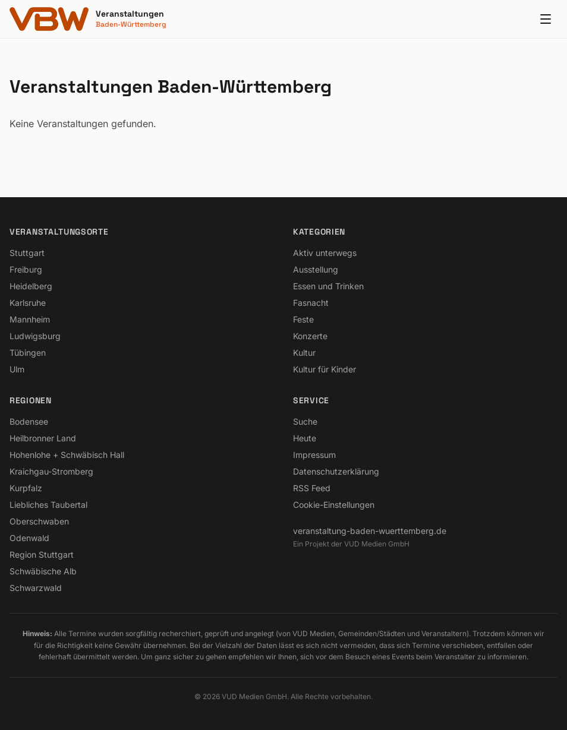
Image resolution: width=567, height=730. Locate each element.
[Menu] (545, 19)
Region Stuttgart (42, 554)
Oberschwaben (39, 521)
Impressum (314, 455)
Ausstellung (315, 269)
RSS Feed (311, 488)
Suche (305, 421)
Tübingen (28, 352)
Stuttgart (27, 253)
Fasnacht (311, 303)
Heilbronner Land (43, 438)
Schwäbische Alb (43, 571)
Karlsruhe (28, 303)
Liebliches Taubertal (48, 505)
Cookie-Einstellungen (333, 505)
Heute (304, 438)
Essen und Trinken (328, 286)
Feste (303, 319)
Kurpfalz (26, 488)
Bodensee (29, 421)
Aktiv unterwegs (325, 253)
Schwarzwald (36, 588)
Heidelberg (31, 286)
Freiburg (26, 269)
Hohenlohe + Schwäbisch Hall (67, 455)
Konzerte (310, 336)
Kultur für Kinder (324, 369)
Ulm (17, 369)
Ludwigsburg (35, 336)
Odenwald (29, 538)
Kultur (304, 352)
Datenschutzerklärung (336, 471)
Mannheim (30, 319)
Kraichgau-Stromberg (51, 471)
